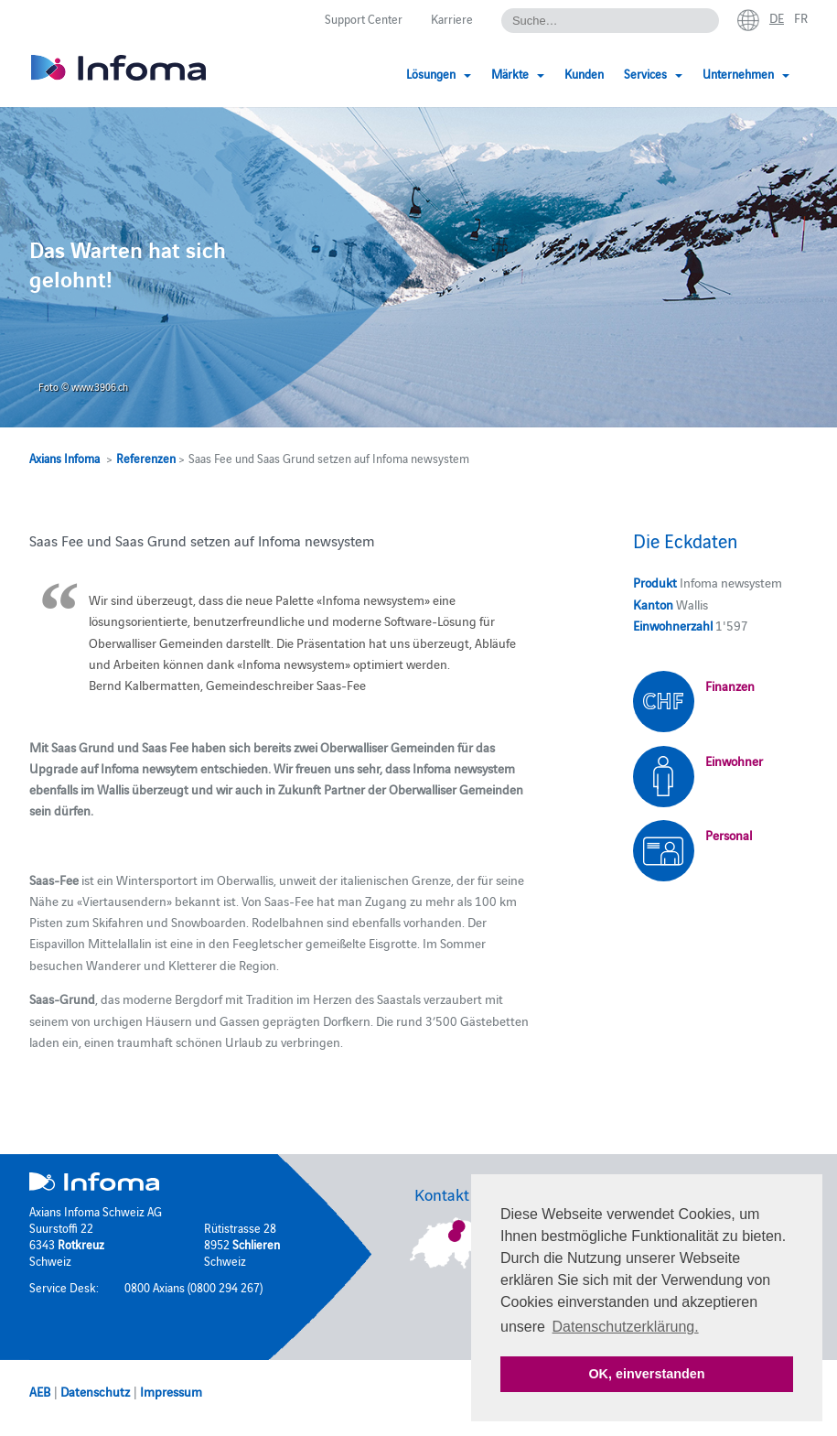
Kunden (584, 73)
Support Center (363, 18)
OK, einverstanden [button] (646, 1373)
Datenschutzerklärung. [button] (626, 1326)
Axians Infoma (64, 457)
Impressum (171, 1391)
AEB (39, 1391)
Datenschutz (95, 1391)
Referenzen (146, 457)
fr (801, 17)
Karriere (452, 18)
